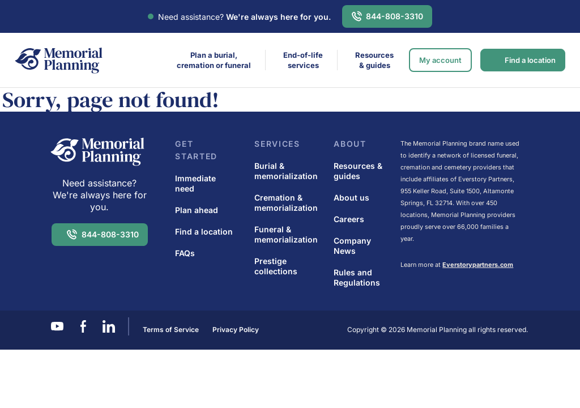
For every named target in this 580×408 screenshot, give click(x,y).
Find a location (530, 60)
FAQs (185, 253)
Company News (352, 246)
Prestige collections (275, 266)
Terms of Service (171, 329)
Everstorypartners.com (477, 265)
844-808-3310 (394, 16)
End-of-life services (303, 60)
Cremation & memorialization (286, 202)
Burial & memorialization (286, 171)
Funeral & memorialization (286, 234)
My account (440, 60)
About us (351, 197)
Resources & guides (374, 60)
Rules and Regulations (357, 277)
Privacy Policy (235, 329)
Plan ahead (196, 210)
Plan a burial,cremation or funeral (214, 60)
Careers (349, 219)
